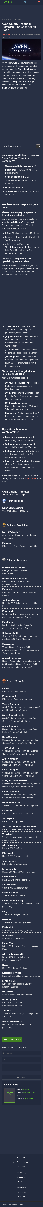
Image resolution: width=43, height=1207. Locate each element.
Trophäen (16, 1040)
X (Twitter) (21, 1173)
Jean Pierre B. (6, 34)
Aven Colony (11, 1084)
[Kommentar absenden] (21, 1077)
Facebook (21, 1177)
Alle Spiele (21, 1158)
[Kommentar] (21, 1067)
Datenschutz (21, 1192)
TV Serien (21, 1167)
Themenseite (30, 478)
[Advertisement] (21, 12)
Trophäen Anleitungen (21, 1162)
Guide (6, 1040)
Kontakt (21, 1196)
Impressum (21, 1187)
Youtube (21, 1182)
